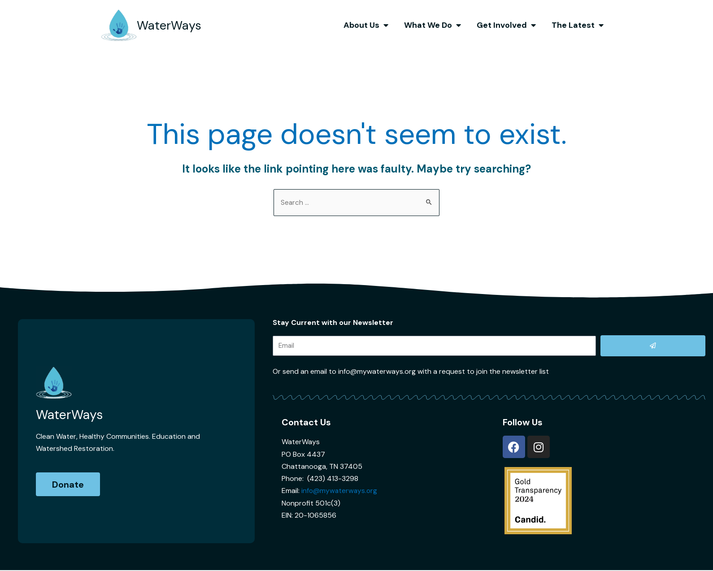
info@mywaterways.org (340, 491)
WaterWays (173, 25)
